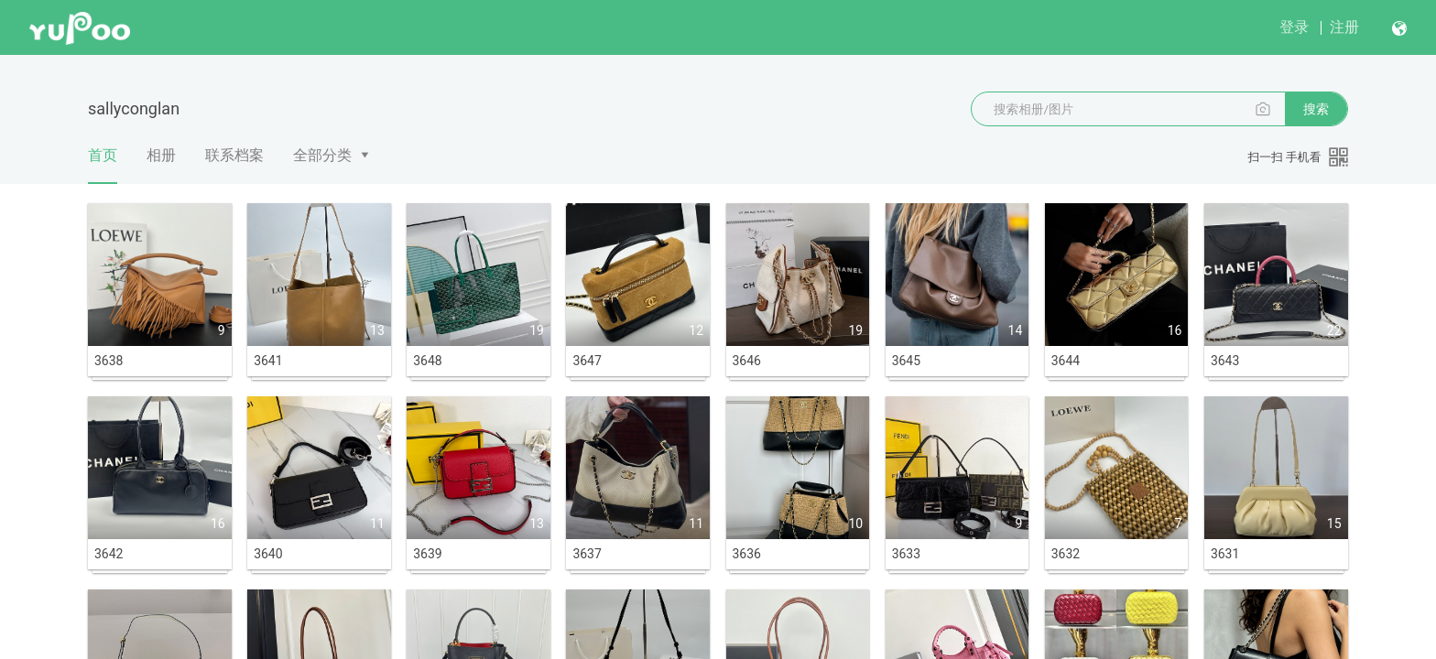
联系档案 (234, 155)
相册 (161, 155)
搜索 (1316, 109)
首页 (102, 164)
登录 (1294, 27)
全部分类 (322, 155)
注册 (1344, 27)
